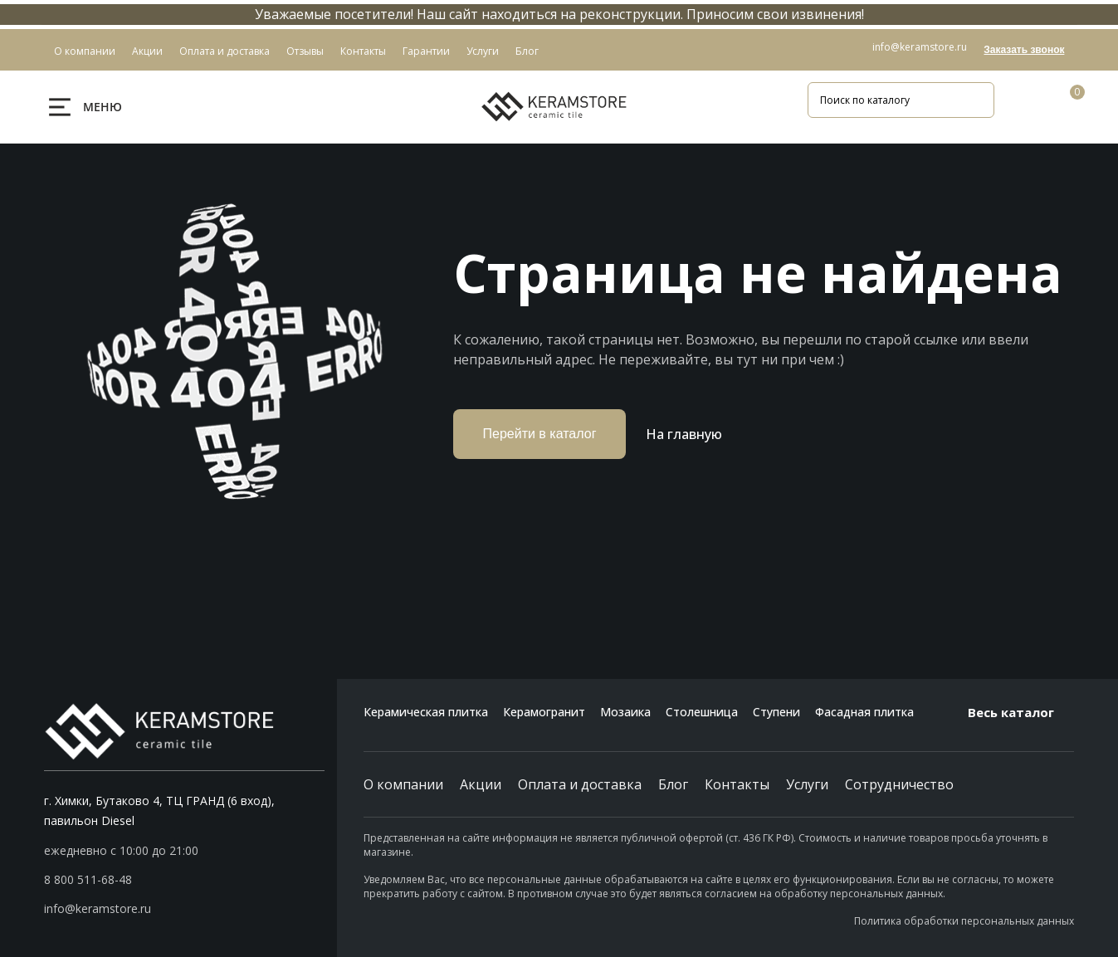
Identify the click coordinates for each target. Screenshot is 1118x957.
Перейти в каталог (540, 434)
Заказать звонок (1024, 50)
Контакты (737, 784)
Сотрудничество (899, 784)
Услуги (807, 784)
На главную (684, 434)
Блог (673, 784)
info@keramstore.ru (919, 47)
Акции (480, 784)
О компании (403, 784)
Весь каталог (1021, 712)
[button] (184, 880)
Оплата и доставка (580, 784)
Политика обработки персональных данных (964, 921)
